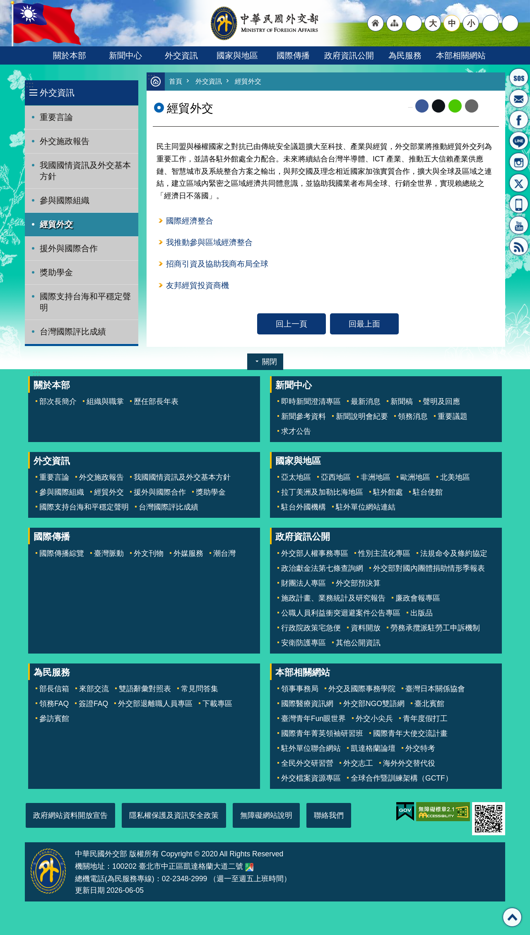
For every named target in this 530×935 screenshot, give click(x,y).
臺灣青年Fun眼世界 (313, 718)
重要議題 (452, 416)
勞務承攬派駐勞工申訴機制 (435, 628)
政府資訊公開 (349, 55)
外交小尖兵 (374, 718)
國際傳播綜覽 (61, 553)
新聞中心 (125, 55)
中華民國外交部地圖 (249, 867)
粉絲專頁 (518, 120)
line (455, 106)
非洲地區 (375, 477)
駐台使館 (428, 492)
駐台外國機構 (303, 507)
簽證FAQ (93, 703)
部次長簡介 (58, 401)
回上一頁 (291, 325)
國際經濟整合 (189, 221)
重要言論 (56, 117)
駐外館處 (388, 492)
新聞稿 (401, 401)
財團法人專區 (303, 583)
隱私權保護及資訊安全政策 (174, 815)
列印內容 (488, 106)
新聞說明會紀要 (362, 416)
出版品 (421, 613)
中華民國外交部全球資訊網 (265, 23)
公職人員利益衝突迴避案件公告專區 (340, 613)
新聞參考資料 (303, 416)
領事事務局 (299, 689)
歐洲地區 (415, 477)
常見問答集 (199, 689)
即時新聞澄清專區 (311, 401)
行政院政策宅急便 (311, 628)
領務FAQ (54, 703)
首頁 (176, 82)
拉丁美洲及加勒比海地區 (322, 492)
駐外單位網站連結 (365, 507)
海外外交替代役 (409, 763)
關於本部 (69, 55)
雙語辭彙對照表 (145, 689)
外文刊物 (149, 553)
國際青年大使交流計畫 (410, 733)
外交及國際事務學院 (361, 689)
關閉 (269, 362)
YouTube (518, 225)
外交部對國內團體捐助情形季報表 (429, 568)
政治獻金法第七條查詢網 (322, 568)
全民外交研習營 (307, 763)
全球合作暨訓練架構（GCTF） (402, 778)
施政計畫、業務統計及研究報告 (333, 598)
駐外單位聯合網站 (311, 748)
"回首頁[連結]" (375, 23)
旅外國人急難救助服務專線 (518, 77)
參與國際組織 (64, 200)
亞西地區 (336, 477)
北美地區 (455, 477)
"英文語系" (413, 23)
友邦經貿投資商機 (197, 287)
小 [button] (471, 23)
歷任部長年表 (156, 401)
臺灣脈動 (109, 553)
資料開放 (366, 628)
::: (30, 84)
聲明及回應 (441, 401)
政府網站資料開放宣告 (70, 815)
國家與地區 (237, 55)
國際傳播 (293, 55)
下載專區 (217, 703)
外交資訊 (181, 55)
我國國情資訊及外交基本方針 (85, 171)
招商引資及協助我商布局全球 (217, 265)
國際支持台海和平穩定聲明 (85, 302)
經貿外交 (56, 224)
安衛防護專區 (303, 643)
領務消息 (413, 416)
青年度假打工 (425, 718)
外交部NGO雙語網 (374, 703)
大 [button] (433, 23)
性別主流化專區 (384, 553)
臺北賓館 (429, 703)
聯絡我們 (329, 815)
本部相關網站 (461, 55)
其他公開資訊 (358, 643)
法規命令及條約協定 (453, 553)
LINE (518, 141)
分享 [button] (490, 23)
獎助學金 (56, 272)
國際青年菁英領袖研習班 (322, 733)
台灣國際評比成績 (73, 331)
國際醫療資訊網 (307, 703)
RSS (518, 246)
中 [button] (452, 23)
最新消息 (366, 401)
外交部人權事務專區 (314, 553)
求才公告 (296, 431)
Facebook (422, 106)
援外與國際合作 (69, 248)
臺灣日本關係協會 (435, 689)
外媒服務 (188, 553)
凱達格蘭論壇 (373, 748)
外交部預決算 (358, 583)
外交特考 (420, 748)
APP (518, 204)
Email (471, 106)
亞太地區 (296, 477)
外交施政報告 (64, 141)
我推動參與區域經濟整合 (209, 243)
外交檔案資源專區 (311, 778)
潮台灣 (224, 553)
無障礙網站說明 (266, 815)
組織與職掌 (105, 401)
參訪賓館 (54, 718)
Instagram (518, 162)
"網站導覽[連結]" (394, 23)
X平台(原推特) (518, 183)
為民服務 (405, 55)
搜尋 (510, 23)
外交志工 (358, 763)
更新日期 (90, 890)
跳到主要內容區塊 (4, 4)
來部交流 (94, 689)
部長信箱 (518, 98)
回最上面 (364, 325)
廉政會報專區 (417, 598)
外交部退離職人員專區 (155, 703)
